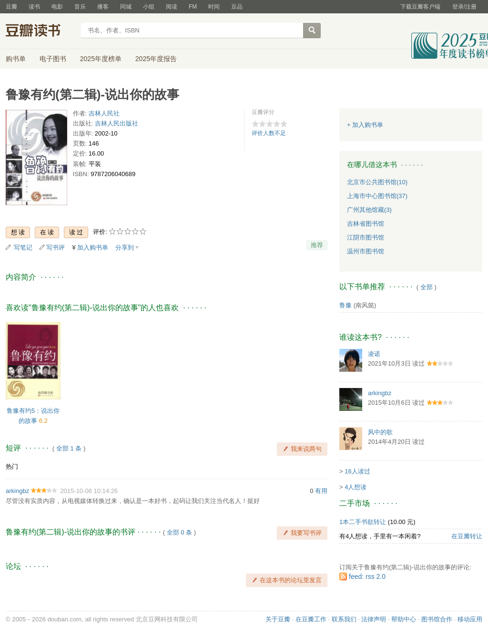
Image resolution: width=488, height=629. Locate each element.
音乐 (80, 6)
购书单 (16, 59)
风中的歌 (380, 432)
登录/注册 (464, 6)
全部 (426, 287)
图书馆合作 (436, 619)
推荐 (317, 245)
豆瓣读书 (40, 31)
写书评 (55, 247)
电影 (57, 6)
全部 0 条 (179, 532)
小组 (148, 6)
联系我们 (344, 619)
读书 (34, 6)
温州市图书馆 (365, 251)
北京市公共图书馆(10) (377, 182)
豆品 (237, 6)
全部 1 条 (68, 448)
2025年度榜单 (101, 59)
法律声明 (373, 619)
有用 (321, 490)
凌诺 (374, 353)
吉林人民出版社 (116, 123)
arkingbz (17, 490)
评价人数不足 (269, 133)
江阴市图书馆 (365, 237)
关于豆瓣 (277, 619)
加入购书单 (92, 247)
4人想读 (355, 487)
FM (193, 6)
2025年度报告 (156, 59)
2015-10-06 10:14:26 (89, 490)
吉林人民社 (104, 113)
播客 (103, 6)
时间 (214, 6)
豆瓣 (11, 6)
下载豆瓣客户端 (420, 6)
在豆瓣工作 (310, 619)
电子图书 (53, 59)
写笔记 (23, 247)
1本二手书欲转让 (362, 521)
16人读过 (357, 471)
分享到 (124, 247)
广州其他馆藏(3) (369, 209)
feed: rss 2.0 (367, 576)
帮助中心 (403, 619)
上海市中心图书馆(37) (377, 195)
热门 (12, 466)
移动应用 (470, 619)
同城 (126, 6)
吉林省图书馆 (365, 223)
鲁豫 (345, 305)
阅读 (171, 6)
